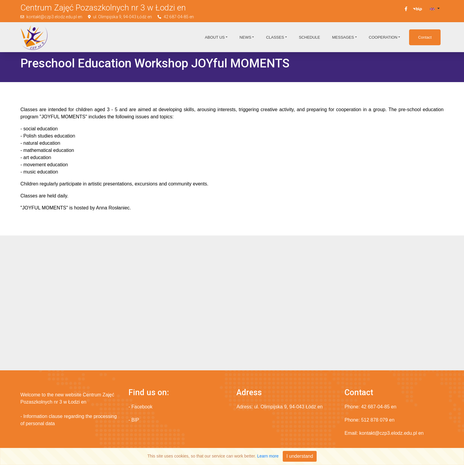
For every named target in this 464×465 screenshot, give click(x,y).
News (245, 37)
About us (215, 37)
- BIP (133, 419)
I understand (299, 456)
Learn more (268, 456)
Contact (425, 37)
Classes (275, 37)
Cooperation (383, 37)
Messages (343, 37)
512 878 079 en (377, 419)
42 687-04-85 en (179, 16)
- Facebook (140, 406)
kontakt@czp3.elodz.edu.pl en (54, 16)
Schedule (309, 37)
